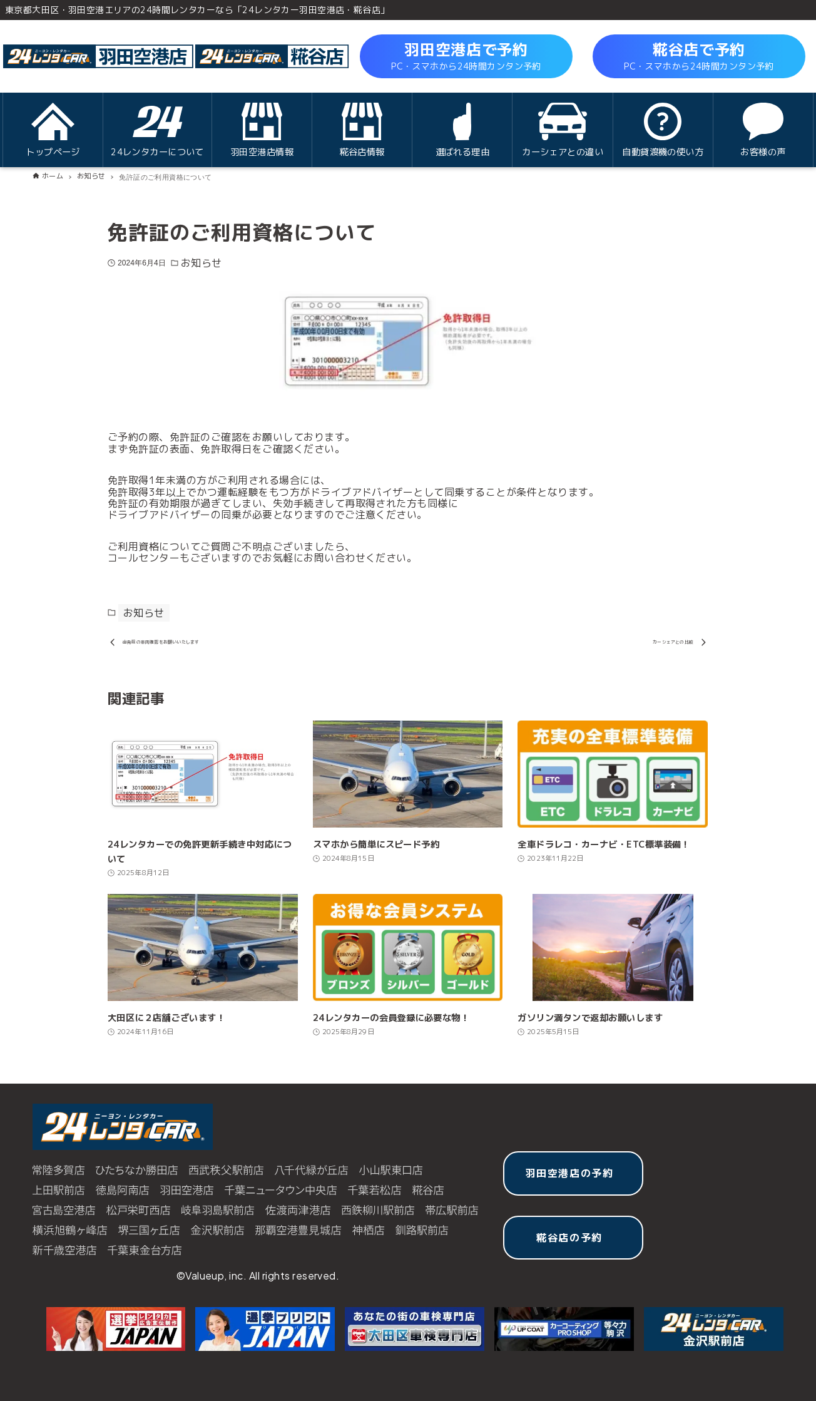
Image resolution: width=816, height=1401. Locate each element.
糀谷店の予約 (569, 1246)
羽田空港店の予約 (570, 1182)
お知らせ (201, 263)
